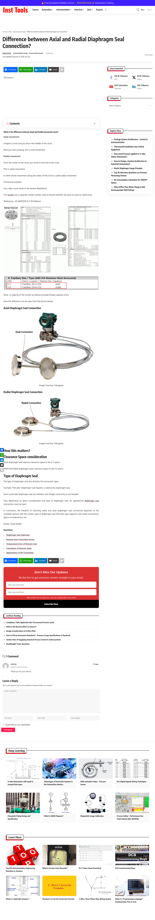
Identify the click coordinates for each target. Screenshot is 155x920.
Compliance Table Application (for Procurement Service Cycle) (31, 625)
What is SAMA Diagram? (54, 822)
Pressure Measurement (43, 53)
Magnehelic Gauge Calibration (92, 822)
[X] (141, 77)
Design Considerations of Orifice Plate (22, 633)
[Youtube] (119, 86)
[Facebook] (119, 77)
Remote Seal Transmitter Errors (21, 539)
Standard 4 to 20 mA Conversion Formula (59, 905)
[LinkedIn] (141, 86)
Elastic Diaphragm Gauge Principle (128, 168)
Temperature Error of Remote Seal (22, 544)
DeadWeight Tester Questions (18, 646)
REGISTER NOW (84, 3)
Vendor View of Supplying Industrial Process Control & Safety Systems (35, 642)
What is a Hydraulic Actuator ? (18, 905)
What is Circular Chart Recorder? (55, 874)
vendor (11, 195)
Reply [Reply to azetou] (96, 667)
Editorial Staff (8, 53)
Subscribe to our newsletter (18, 730)
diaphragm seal (91, 500)
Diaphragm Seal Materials (18, 535)
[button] (106, 9)
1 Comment (58, 53)
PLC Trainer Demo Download (91, 874)
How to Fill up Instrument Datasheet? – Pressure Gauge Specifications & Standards (40, 638)
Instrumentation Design (24, 53)
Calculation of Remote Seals (19, 548)
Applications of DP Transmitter (21, 552)
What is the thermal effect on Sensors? (22, 629)
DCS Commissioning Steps (125, 874)
